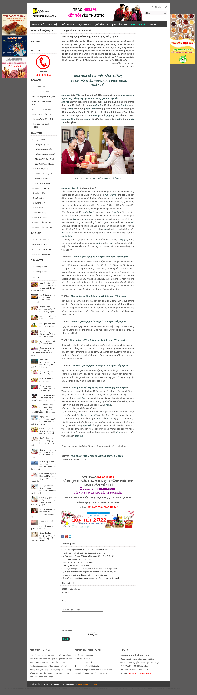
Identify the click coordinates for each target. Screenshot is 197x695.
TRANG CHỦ (38, 24)
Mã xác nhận (68, 630)
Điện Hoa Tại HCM (42, 178)
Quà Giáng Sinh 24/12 (42, 188)
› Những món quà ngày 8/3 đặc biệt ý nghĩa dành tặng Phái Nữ (87, 556)
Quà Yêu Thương (40, 169)
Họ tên (65, 592)
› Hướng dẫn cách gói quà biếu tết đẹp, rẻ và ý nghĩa (83, 553)
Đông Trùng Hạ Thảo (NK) (43, 96)
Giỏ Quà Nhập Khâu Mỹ (44, 154)
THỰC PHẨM (84, 24)
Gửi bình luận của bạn (71, 610)
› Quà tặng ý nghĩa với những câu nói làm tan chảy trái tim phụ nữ (88, 572)
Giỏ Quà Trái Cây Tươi (44, 159)
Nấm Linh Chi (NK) (40, 92)
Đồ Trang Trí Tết (39, 267)
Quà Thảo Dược (39, 217)
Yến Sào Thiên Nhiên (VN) (41, 103)
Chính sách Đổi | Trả (84, 662)
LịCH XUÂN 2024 (119, 24)
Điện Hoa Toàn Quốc (43, 174)
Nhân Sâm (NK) (39, 87)
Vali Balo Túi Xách (40, 244)
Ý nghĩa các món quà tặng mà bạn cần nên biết (47, 388)
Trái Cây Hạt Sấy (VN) (41, 114)
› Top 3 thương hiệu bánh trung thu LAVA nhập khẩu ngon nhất (87, 550)
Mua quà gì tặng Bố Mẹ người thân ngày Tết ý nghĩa (47, 333)
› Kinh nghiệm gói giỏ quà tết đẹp (75, 565)
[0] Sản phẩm (157, 7)
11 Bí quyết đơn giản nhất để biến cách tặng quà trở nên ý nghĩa (43, 397)
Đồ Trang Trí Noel (40, 272)
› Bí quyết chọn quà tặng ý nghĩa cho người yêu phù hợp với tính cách (90, 578)
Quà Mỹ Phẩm (38, 203)
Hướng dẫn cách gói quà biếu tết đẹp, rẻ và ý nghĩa (47, 309)
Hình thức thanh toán (84, 659)
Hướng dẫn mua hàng (84, 655)
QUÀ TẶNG (101, 24)
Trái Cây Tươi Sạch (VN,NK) (40, 125)
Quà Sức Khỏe (39, 208)
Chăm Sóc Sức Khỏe (41, 249)
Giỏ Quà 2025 (38, 139)
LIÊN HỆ (152, 24)
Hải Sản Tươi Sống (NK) (42, 119)
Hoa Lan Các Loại (42, 183)
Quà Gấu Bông (38, 198)
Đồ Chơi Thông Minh (41, 254)
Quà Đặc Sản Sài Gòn (41, 222)
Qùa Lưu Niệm (38, 193)
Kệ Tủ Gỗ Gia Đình (40, 240)
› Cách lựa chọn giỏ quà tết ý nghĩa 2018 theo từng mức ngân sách (89, 569)
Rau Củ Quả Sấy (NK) (42, 109)
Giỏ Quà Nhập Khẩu (43, 149)
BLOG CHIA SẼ (138, 24)
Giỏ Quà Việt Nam (42, 144)
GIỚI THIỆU (53, 24)
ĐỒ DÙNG (68, 24)
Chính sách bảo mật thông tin (87, 666)
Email (65, 601)
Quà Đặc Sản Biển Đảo (42, 227)
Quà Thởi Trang (39, 213)
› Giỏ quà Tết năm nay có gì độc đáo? (77, 562)
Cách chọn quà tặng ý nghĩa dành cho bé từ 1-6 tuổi (47, 431)
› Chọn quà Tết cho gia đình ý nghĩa (76, 559)
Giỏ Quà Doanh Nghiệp (44, 164)
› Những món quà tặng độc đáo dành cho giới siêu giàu (84, 575)
